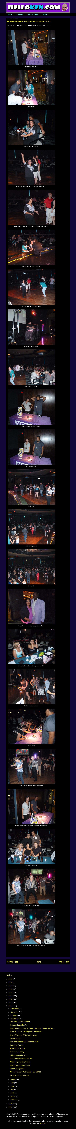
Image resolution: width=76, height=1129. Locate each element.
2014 (11, 996)
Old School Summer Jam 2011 (22, 1058)
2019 (11, 979)
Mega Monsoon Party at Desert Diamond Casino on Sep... (32, 1028)
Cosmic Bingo (15, 1038)
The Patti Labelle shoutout (20, 1022)
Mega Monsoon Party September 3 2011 (25, 1072)
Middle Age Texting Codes (20, 1062)
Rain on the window (17, 1048)
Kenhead (20, 14)
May (12, 1089)
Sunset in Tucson (16, 1045)
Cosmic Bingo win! (17, 1069)
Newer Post (12, 962)
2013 (11, 999)
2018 (11, 982)
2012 (11, 1002)
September (15, 1019)
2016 (11, 989)
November (15, 1012)
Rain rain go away (17, 1052)
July (12, 1083)
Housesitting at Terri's (18, 1025)
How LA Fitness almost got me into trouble (26, 1032)
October (14, 1015)
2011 (11, 1006)
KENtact (45, 14)
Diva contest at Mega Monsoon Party (24, 1042)
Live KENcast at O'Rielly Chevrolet (23, 1035)
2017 (11, 986)
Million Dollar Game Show (20, 1065)
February (14, 1100)
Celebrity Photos (32, 14)
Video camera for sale (18, 1055)
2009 (11, 1107)
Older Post (64, 962)
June (13, 1086)
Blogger (42, 1123)
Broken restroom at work (19, 1075)
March (13, 1096)
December (15, 1009)
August (13, 1079)
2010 (11, 1104)
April (13, 1093)
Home (10, 14)
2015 (11, 992)
